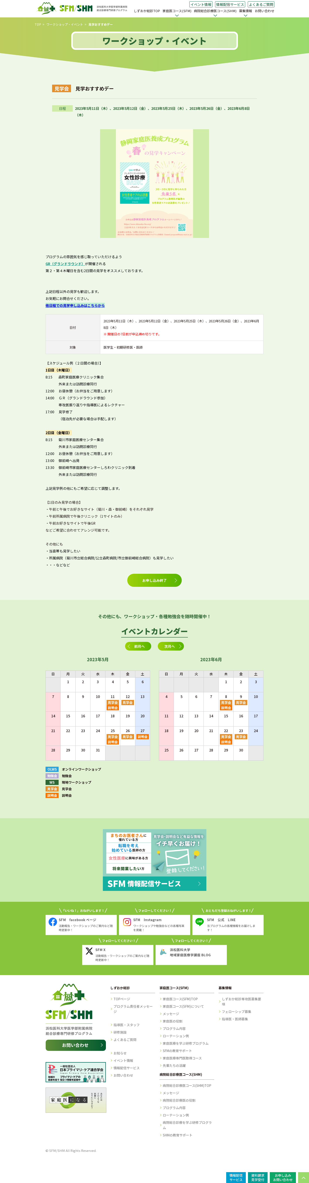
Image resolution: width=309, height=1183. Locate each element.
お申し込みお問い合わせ (283, 1177)
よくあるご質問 (261, 4)
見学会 (113, 702)
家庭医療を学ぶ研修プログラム (186, 1043)
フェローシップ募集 (236, 1011)
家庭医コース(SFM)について (183, 1006)
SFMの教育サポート (177, 1050)
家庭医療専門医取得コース (182, 1058)
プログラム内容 (174, 1028)
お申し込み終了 (154, 580)
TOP (38, 24)
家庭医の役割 (172, 1021)
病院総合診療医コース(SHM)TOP (187, 1085)
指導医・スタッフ (127, 1024)
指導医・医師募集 (235, 1019)
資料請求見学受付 (257, 1177)
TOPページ (122, 999)
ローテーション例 (176, 1036)
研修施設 (120, 1032)
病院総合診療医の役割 (179, 1100)
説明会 (113, 707)
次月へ (169, 646)
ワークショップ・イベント (64, 24)
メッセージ (171, 1013)
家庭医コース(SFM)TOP (180, 999)
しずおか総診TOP (147, 10)
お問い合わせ (264, 10)
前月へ (139, 646)
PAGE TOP (303, 1177)
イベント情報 (200, 4)
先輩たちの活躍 (174, 1065)
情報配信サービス (230, 4)
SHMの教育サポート (177, 1135)
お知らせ (120, 1053)
